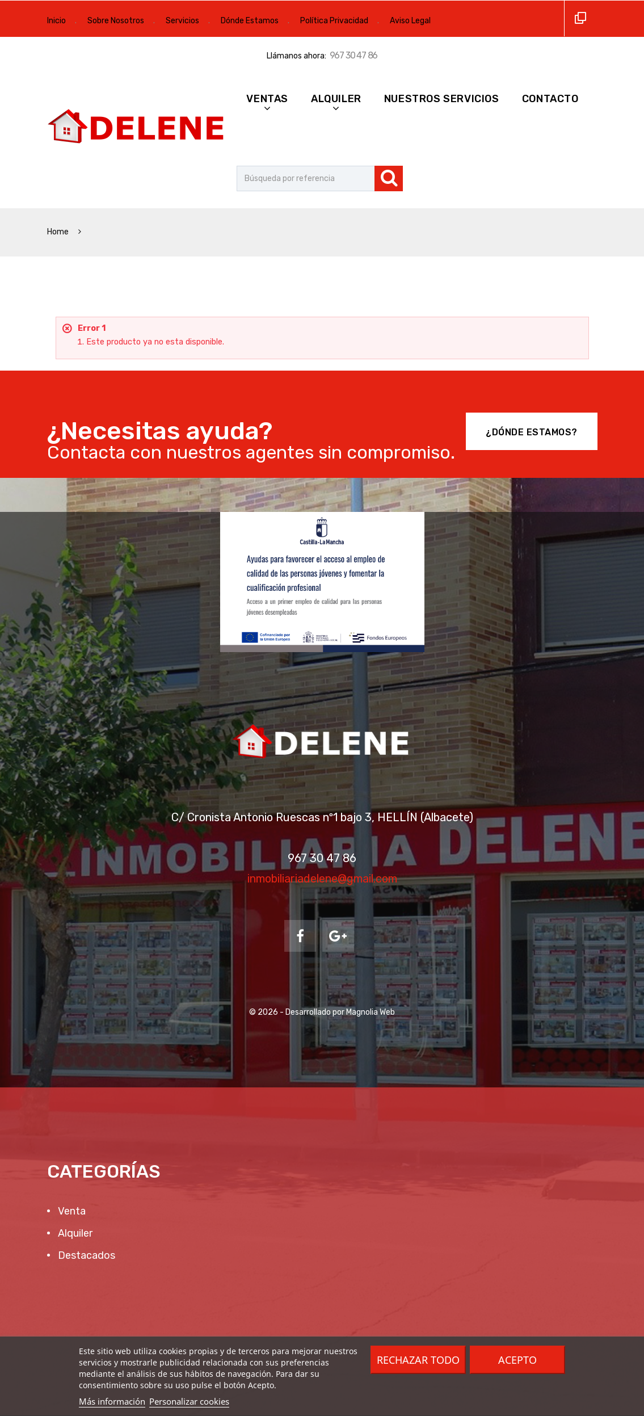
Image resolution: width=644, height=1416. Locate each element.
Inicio (56, 21)
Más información (112, 1401)
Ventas (267, 99)
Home (58, 232)
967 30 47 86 (354, 55)
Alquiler (336, 99)
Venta (71, 1211)
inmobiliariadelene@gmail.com (322, 878)
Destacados (85, 1255)
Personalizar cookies (189, 1401)
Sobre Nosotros (115, 21)
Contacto (550, 99)
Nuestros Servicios (441, 99)
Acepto (517, 1360)
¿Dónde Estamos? (532, 432)
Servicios (182, 21)
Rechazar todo (418, 1360)
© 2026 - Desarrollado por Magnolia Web (322, 1012)
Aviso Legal (410, 21)
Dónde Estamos (250, 21)
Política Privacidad (334, 21)
